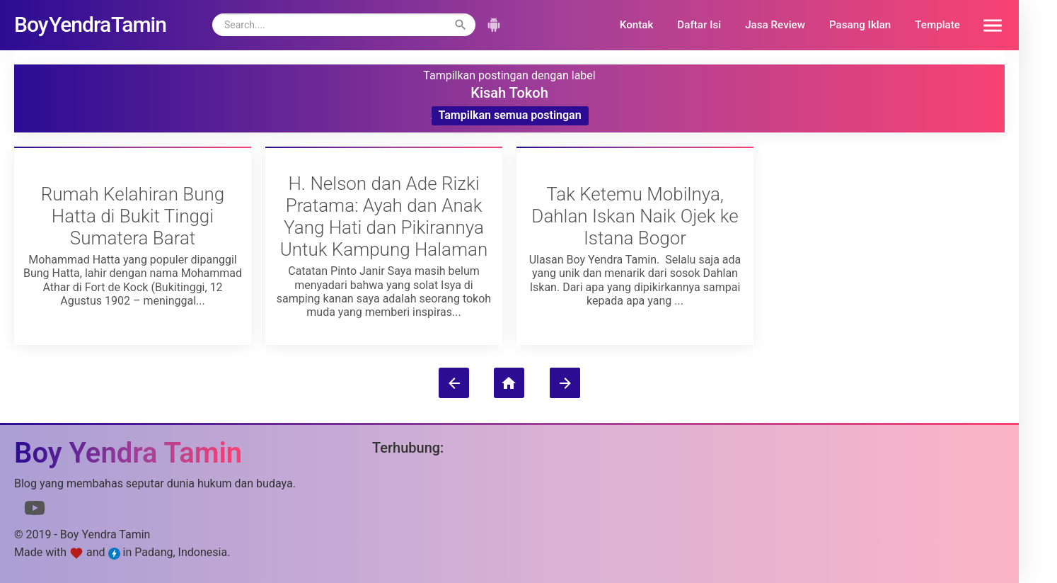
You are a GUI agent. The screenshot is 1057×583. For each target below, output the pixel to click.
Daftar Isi (699, 24)
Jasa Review (775, 24)
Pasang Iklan (860, 24)
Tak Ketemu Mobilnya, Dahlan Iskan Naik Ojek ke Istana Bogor (634, 216)
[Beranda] (509, 383)
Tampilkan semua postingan (510, 115)
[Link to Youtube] (35, 511)
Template (937, 24)
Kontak (637, 24)
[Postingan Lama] (565, 383)
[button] (988, 25)
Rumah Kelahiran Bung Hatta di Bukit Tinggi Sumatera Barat (133, 216)
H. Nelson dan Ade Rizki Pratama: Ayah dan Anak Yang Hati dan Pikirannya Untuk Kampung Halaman (384, 216)
